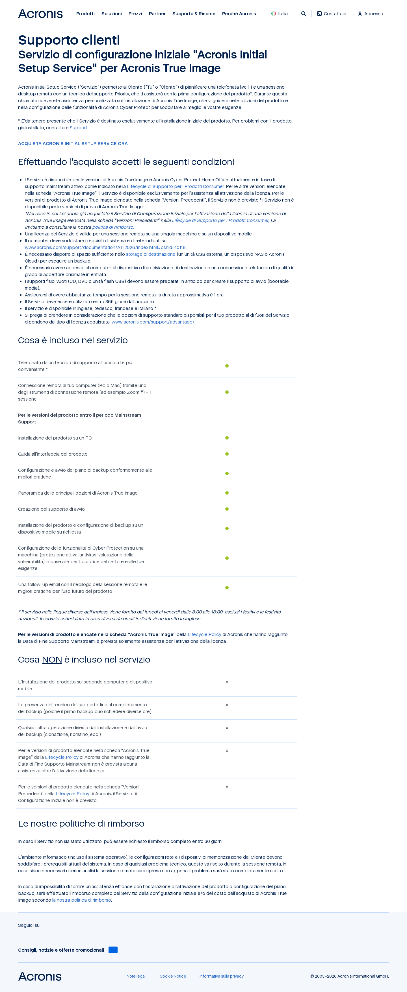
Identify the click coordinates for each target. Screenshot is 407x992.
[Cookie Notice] (173, 976)
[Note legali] (136, 976)
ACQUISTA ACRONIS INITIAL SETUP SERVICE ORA (73, 143)
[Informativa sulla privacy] (222, 976)
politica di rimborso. (113, 227)
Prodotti (85, 13)
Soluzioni (111, 13)
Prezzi (135, 13)
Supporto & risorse (193, 13)
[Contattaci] (331, 16)
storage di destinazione (151, 254)
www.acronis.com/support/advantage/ (153, 322)
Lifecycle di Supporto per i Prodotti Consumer (175, 186)
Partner (157, 13)
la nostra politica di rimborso (81, 900)
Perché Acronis (239, 13)
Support (78, 127)
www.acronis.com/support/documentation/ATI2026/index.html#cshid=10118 (105, 247)
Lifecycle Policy (204, 634)
